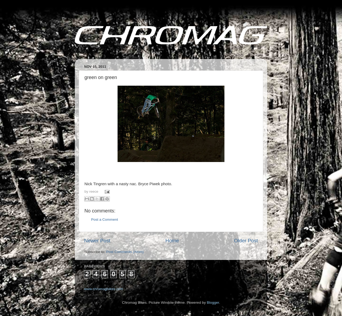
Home (172, 240)
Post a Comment (104, 220)
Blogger (213, 303)
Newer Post (97, 240)
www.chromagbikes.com (103, 289)
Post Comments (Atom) (125, 252)
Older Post (246, 240)
